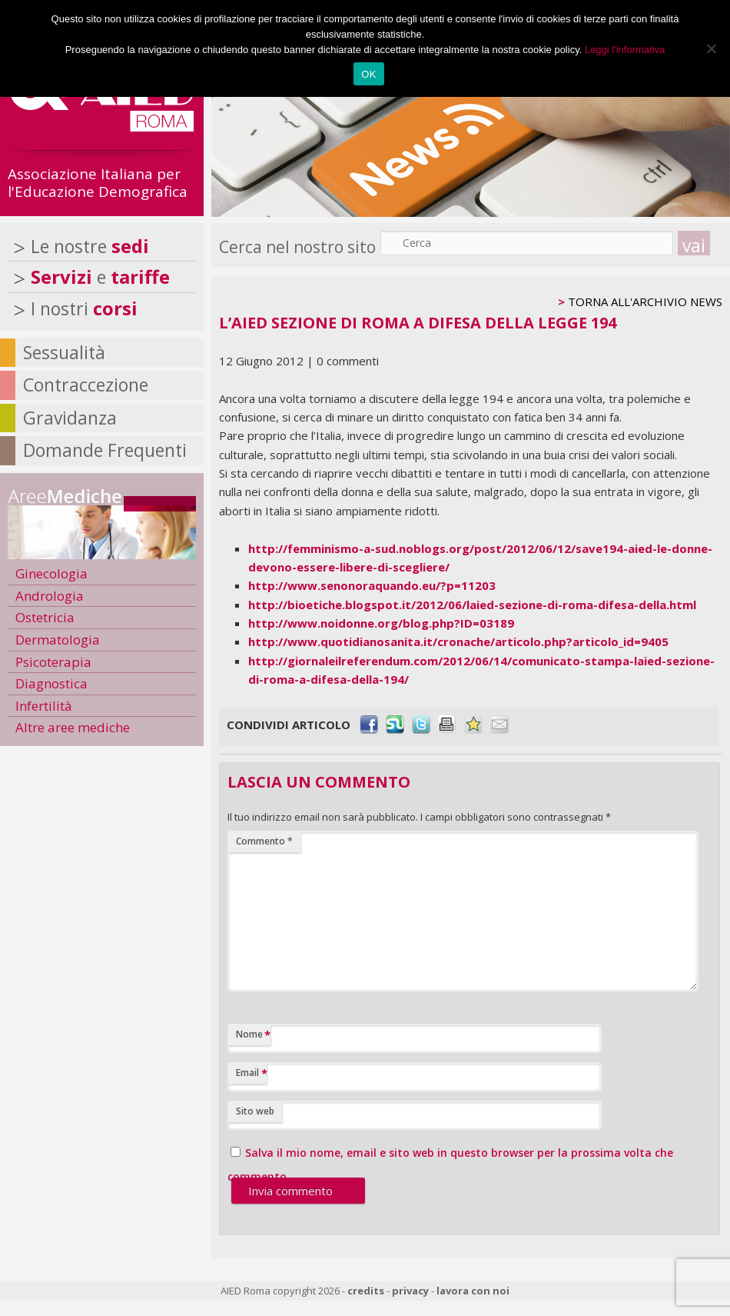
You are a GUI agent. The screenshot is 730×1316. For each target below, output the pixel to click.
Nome (253, 1034)
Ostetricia (45, 617)
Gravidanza (70, 417)
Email (251, 1073)
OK (368, 74)
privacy (410, 1291)
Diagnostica (51, 683)
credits (365, 1291)
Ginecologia (51, 573)
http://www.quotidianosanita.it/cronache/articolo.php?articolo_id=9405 (458, 641)
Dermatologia (57, 639)
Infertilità (43, 706)
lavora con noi (472, 1291)
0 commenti (348, 360)
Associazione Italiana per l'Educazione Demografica (97, 183)
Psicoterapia (53, 662)
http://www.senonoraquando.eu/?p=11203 (372, 585)
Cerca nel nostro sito (297, 247)
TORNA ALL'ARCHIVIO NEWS (645, 301)
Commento (264, 841)
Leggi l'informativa (625, 49)
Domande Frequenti (105, 450)
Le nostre (90, 246)
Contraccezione (85, 384)
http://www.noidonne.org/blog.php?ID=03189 (381, 623)
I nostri (84, 308)
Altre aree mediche (72, 727)
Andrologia (49, 596)
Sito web (255, 1111)
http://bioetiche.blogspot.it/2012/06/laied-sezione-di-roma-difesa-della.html (472, 604)
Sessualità (64, 352)
